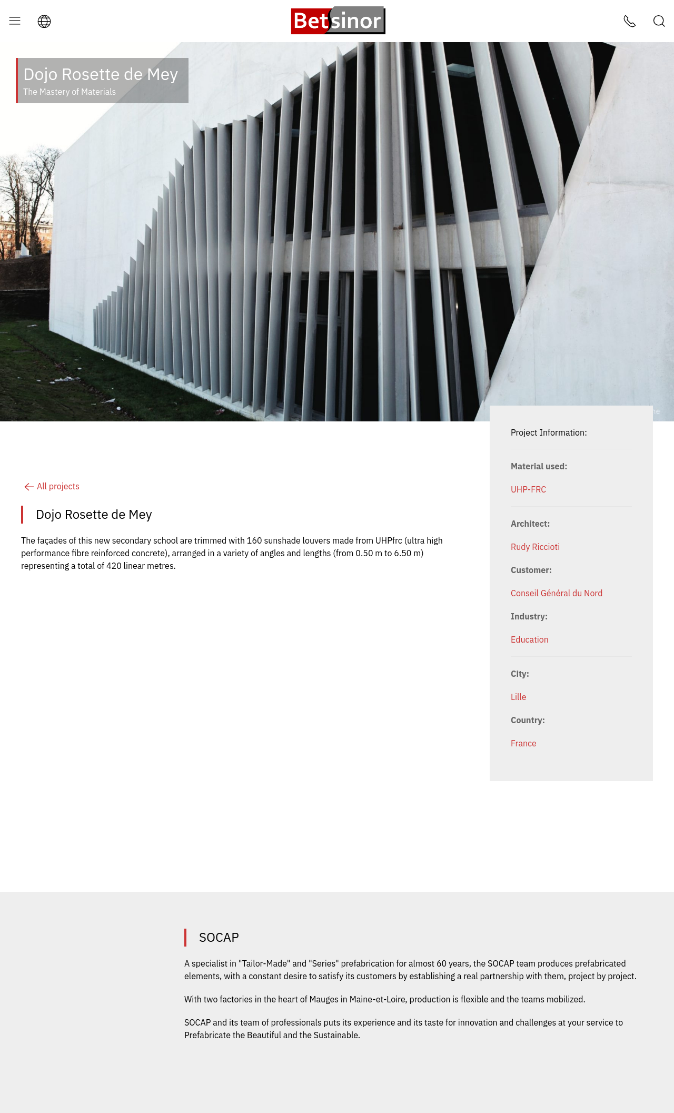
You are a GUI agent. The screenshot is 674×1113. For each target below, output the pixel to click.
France (524, 743)
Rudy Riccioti (535, 546)
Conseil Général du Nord (556, 593)
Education (530, 639)
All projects (50, 486)
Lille (518, 697)
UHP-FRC (528, 489)
